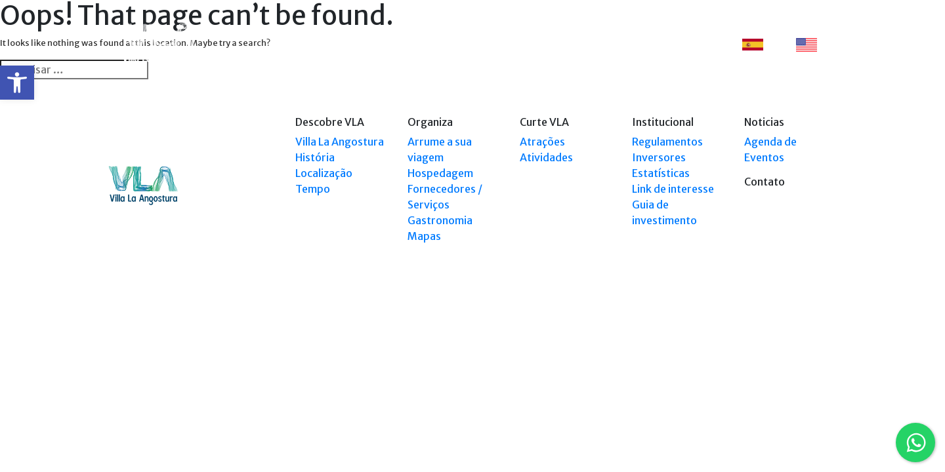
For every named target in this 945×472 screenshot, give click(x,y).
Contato (691, 44)
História (315, 157)
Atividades (546, 157)
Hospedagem (440, 173)
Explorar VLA (509, 44)
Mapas (424, 236)
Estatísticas (661, 173)
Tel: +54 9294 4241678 (796, 361)
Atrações (542, 141)
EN (813, 45)
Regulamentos (667, 141)
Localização (323, 173)
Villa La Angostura (339, 141)
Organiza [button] (439, 44)
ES (760, 44)
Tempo (312, 188)
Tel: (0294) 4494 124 (800, 349)
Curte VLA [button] (572, 44)
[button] (17, 83)
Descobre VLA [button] (366, 44)
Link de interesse (673, 188)
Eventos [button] (633, 44)
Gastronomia (440, 220)
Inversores (659, 157)
